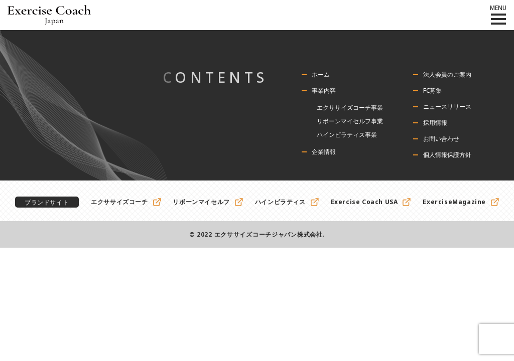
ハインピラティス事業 (347, 134)
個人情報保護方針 (447, 155)
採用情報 (435, 123)
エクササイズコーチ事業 (350, 107)
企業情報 (324, 152)
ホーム (321, 75)
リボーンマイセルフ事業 (350, 121)
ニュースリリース (447, 107)
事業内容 (324, 91)
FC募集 (432, 91)
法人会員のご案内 (447, 75)
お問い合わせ (441, 139)
